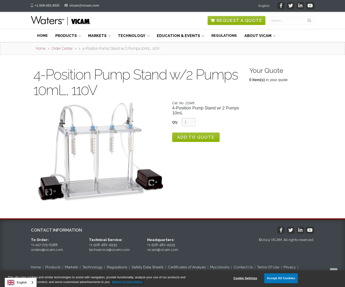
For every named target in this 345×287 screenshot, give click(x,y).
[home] (61, 20)
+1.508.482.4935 (47, 5)
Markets (71, 267)
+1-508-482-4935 (103, 245)
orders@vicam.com (47, 250)
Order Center (62, 48)
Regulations (224, 35)
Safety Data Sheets (147, 267)
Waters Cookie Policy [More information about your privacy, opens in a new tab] (127, 282)
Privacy (290, 267)
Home (42, 35)
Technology (92, 267)
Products (52, 267)
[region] (172, 278)
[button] (264, 5)
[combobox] (21, 282)
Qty (175, 122)
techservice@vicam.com (109, 250)
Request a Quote (239, 20)
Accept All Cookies (281, 278)
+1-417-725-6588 (44, 245)
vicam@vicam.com (84, 5)
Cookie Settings (245, 278)
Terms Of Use (268, 267)
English (17, 282)
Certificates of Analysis (187, 267)
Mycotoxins (219, 267)
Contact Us (243, 267)
